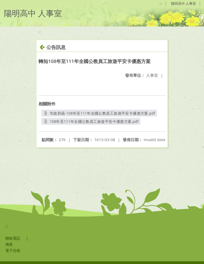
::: (160, 3)
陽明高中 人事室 (183, 3)
